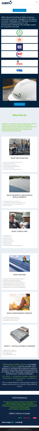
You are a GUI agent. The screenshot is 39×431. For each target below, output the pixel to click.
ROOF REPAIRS (19, 275)
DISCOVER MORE (19, 104)
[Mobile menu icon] (37, 2)
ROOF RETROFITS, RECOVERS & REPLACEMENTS (19, 196)
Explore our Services (19, 10)
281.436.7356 (29, 429)
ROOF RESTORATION (19, 158)
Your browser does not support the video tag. (8, 8)
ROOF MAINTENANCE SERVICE (19, 313)
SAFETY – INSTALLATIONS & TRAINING (19, 346)
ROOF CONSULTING (20, 231)
